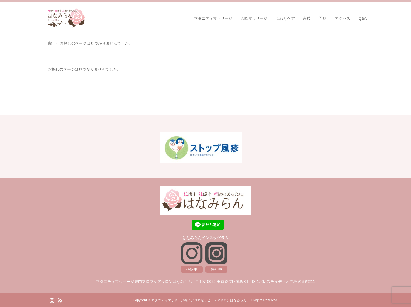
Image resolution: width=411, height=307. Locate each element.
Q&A (362, 18)
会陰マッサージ (254, 18)
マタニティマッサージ (213, 18)
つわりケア (285, 18)
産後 (307, 18)
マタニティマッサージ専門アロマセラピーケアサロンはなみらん (199, 300)
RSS (60, 300)
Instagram (51, 300)
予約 (323, 18)
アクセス (342, 18)
